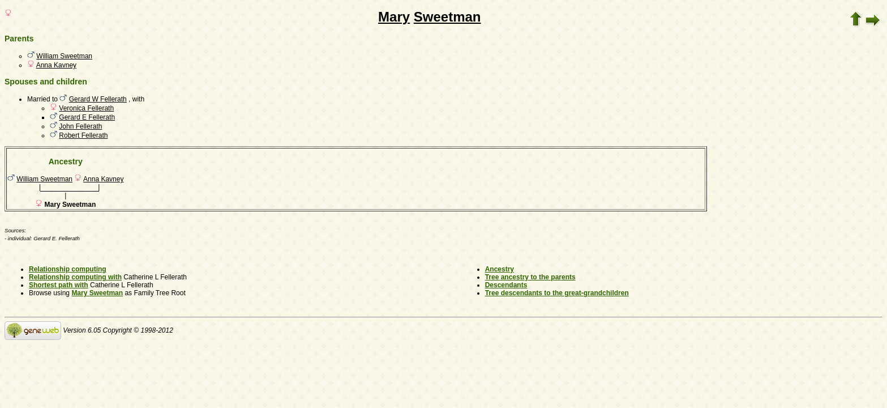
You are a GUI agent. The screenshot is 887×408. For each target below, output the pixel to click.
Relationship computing (67, 269)
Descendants (506, 285)
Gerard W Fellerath (98, 99)
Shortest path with (58, 285)
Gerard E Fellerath (87, 117)
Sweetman (447, 16)
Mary (394, 16)
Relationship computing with (75, 277)
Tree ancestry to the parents (530, 277)
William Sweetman (64, 56)
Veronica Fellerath (86, 108)
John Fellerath (80, 126)
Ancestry (499, 269)
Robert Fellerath (83, 135)
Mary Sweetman (97, 293)
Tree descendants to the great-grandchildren (557, 293)
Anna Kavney (56, 65)
